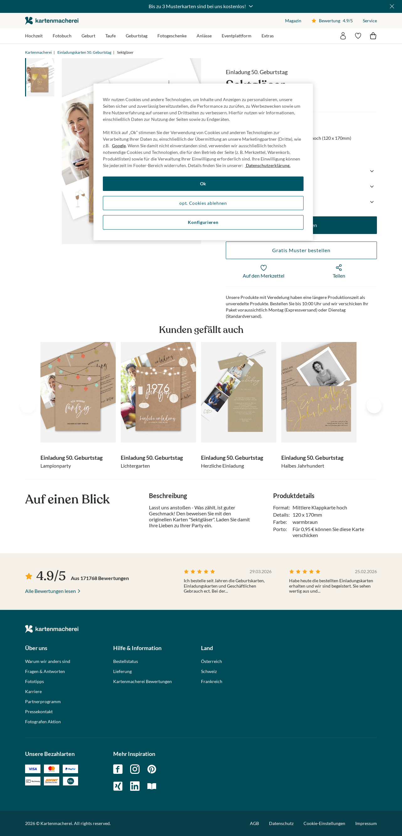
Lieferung (122, 671)
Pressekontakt (39, 711)
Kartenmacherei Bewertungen (142, 681)
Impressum (366, 823)
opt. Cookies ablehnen (203, 203)
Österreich (211, 661)
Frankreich (211, 681)
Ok (203, 183)
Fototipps (34, 681)
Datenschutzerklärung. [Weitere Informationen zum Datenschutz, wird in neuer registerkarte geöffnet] (267, 165)
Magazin (293, 20)
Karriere (33, 691)
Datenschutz (281, 823)
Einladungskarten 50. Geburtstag (84, 52)
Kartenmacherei (38, 52)
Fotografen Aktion (43, 721)
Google (119, 145)
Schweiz (209, 671)
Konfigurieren (203, 222)
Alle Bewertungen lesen (50, 591)
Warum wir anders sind (47, 661)
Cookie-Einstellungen (324, 823)
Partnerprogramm (43, 701)
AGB (254, 823)
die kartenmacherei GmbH (51, 20)
